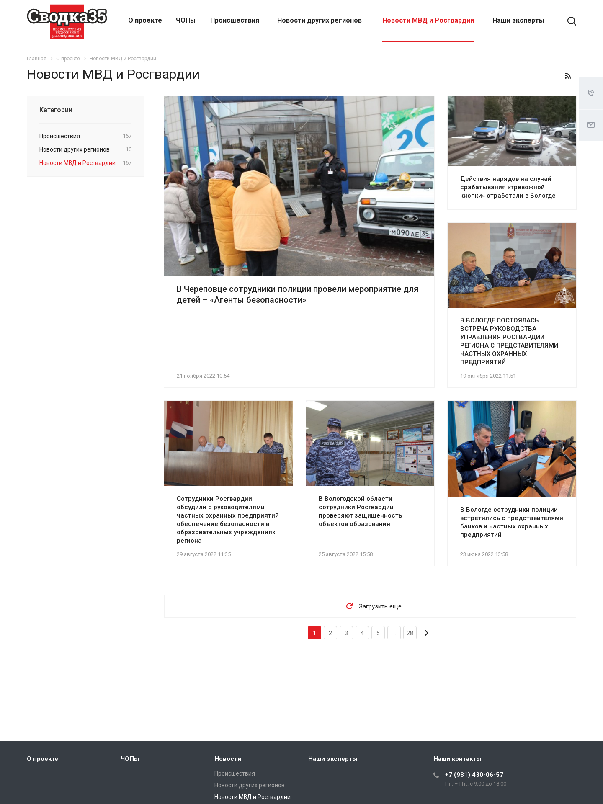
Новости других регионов (319, 20)
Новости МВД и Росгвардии (428, 20)
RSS (567, 75)
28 (410, 633)
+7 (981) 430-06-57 (474, 774)
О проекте (145, 20)
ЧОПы (186, 20)
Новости (227, 759)
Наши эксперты (518, 20)
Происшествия (234, 20)
